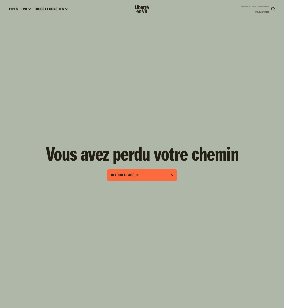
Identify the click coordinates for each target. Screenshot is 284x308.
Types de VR (20, 9)
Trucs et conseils (51, 9)
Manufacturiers (255, 8)
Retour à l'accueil (142, 175)
